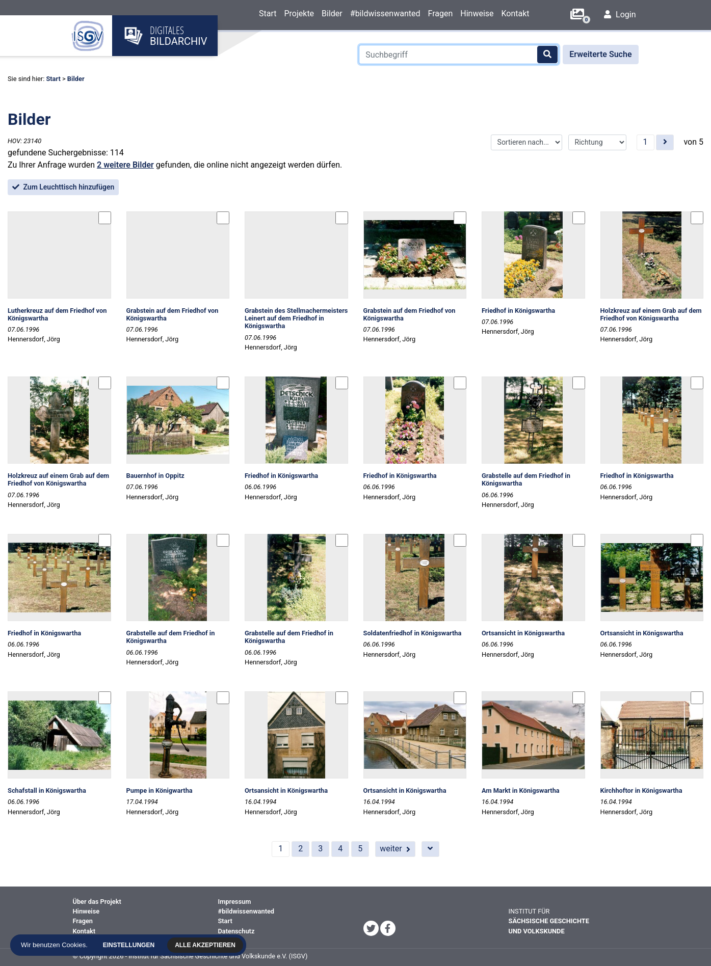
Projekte (299, 13)
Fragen (440, 13)
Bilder (332, 13)
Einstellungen (129, 945)
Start (267, 13)
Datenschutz (236, 931)
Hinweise (476, 13)
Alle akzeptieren (206, 945)
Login (620, 14)
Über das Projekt (97, 901)
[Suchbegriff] (459, 54)
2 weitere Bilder (125, 165)
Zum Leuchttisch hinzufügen (63, 187)
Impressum (234, 901)
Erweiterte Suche (600, 54)
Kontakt (516, 13)
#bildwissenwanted (385, 13)
